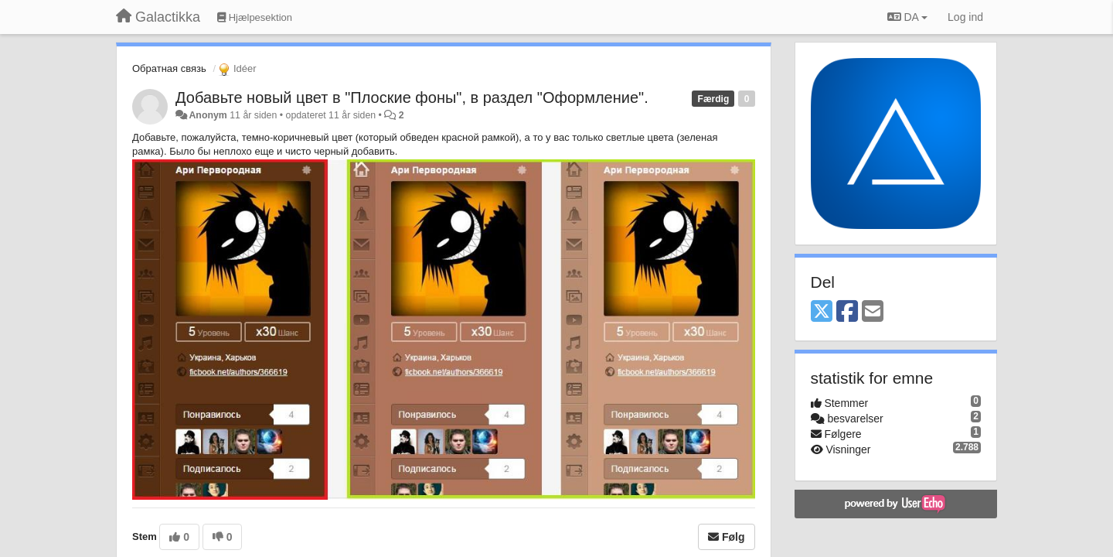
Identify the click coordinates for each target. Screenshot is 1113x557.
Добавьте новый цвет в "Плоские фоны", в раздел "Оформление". (411, 97)
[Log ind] (965, 17)
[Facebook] (847, 312)
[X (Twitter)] (821, 312)
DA (907, 17)
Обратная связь (169, 68)
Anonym (207, 115)
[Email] (872, 312)
